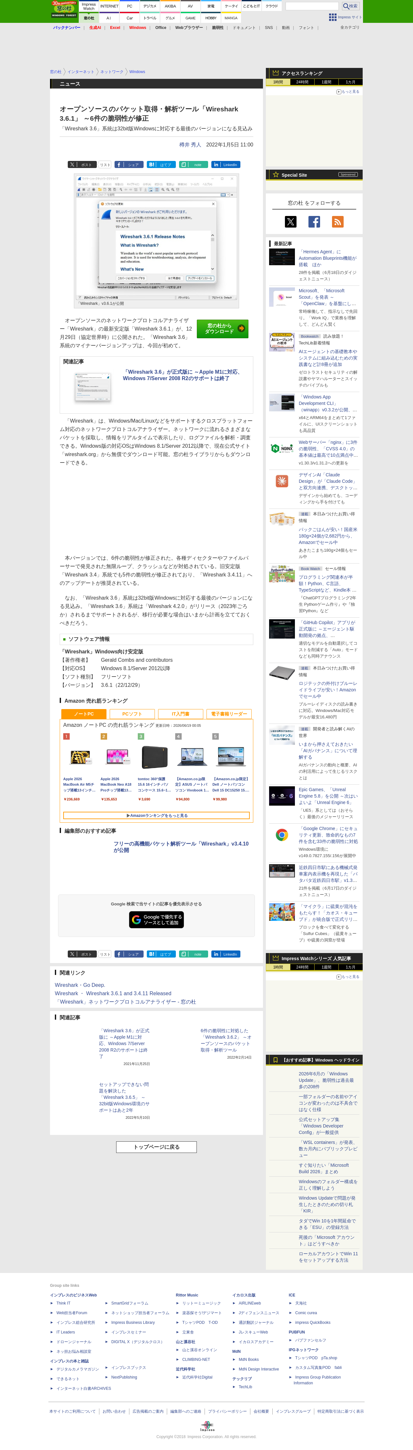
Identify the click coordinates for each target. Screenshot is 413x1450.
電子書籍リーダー (229, 713)
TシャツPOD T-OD (200, 1322)
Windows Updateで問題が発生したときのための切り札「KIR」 (327, 1204)
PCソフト (132, 713)
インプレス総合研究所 (75, 1322)
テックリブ (242, 1379)
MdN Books (249, 1359)
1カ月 (351, 82)
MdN (236, 1351)
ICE (292, 1295)
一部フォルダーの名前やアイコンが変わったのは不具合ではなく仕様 (328, 1103)
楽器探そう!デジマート (202, 1313)
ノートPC (84, 713)
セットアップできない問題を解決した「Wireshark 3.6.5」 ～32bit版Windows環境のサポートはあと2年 (124, 1097)
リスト (105, 165)
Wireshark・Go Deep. (80, 985)
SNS (269, 27)
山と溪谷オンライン (199, 1350)
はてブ (165, 165)
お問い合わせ (114, 1411)
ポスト (86, 165)
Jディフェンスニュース (259, 1313)
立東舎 (188, 1332)
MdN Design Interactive (259, 1369)
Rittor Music (187, 1295)
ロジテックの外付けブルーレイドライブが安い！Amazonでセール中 (328, 690)
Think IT (63, 1303)
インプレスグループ (293, 1411)
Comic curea (306, 1313)
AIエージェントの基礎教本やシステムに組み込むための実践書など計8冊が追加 (328, 358)
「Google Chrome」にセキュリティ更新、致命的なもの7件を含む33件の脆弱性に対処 (328, 835)
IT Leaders (65, 1332)
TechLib (245, 1387)
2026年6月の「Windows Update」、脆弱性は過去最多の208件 (326, 1080)
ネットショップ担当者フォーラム (140, 1313)
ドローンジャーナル (73, 1342)
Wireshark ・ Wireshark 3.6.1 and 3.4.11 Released (113, 993)
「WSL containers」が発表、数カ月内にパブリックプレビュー (328, 1149)
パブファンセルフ (310, 1340)
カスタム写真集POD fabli (318, 1367)
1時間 (278, 82)
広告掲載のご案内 (148, 1411)
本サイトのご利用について (72, 1411)
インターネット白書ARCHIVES (83, 1388)
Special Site (294, 175)
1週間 (327, 82)
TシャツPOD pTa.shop (316, 1358)
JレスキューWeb (253, 1332)
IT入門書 (180, 713)
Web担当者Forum (71, 1313)
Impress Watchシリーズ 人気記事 (316, 958)
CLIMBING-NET (196, 1359)
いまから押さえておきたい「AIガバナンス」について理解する (328, 751)
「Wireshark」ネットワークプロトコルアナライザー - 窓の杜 (125, 1002)
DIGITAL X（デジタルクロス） (138, 1342)
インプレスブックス (128, 1367)
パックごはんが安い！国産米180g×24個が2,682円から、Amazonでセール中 (328, 536)
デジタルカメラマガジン (77, 1369)
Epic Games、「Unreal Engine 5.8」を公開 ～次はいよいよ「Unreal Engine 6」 (328, 796)
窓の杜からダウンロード (225, 328)
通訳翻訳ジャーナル (256, 1322)
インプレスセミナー (128, 1332)
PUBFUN (297, 1332)
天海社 (301, 1303)
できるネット (68, 1379)
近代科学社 (185, 1369)
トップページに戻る (156, 1147)
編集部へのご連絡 (185, 1411)
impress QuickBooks (312, 1322)
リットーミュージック (201, 1303)
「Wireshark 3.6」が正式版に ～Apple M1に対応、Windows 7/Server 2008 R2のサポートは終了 (124, 1043)
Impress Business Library (133, 1322)
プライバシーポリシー (227, 1411)
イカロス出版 (244, 1295)
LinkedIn (230, 165)
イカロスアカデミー (256, 1342)
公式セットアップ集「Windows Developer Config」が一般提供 (321, 1126)
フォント (306, 27)
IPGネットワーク (304, 1350)
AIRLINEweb (250, 1303)
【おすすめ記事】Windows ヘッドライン (320, 1060)
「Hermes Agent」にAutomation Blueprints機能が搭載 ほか (328, 258)
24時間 (302, 82)
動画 (286, 27)
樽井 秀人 (190, 144)
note (198, 165)
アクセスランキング (302, 73)
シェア (133, 165)
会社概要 (261, 1411)
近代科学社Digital (197, 1377)
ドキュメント (244, 27)
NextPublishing (124, 1377)
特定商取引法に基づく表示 (340, 1411)
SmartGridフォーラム (129, 1303)
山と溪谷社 (185, 1342)
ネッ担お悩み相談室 (73, 1351)
